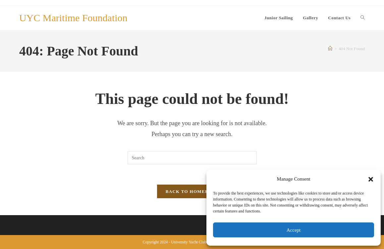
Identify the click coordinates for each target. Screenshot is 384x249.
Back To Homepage (192, 191)
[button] (370, 179)
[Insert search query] (192, 157)
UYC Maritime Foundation (73, 17)
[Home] (330, 48)
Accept (294, 230)
